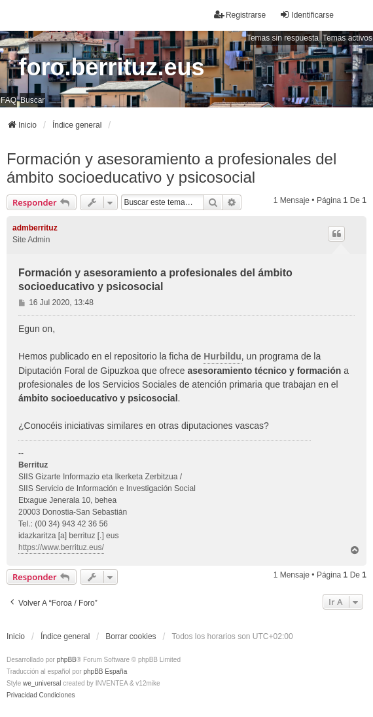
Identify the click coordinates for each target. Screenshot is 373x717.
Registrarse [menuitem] (240, 15)
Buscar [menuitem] (32, 100)
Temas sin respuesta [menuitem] (283, 38)
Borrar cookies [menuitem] (130, 636)
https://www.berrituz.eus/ (61, 547)
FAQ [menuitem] (8, 100)
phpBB (67, 659)
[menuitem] (22, 695)
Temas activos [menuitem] (347, 38)
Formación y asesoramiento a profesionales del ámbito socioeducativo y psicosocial (171, 168)
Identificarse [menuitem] (306, 15)
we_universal (42, 683)
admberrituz (35, 227)
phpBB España (105, 671)
